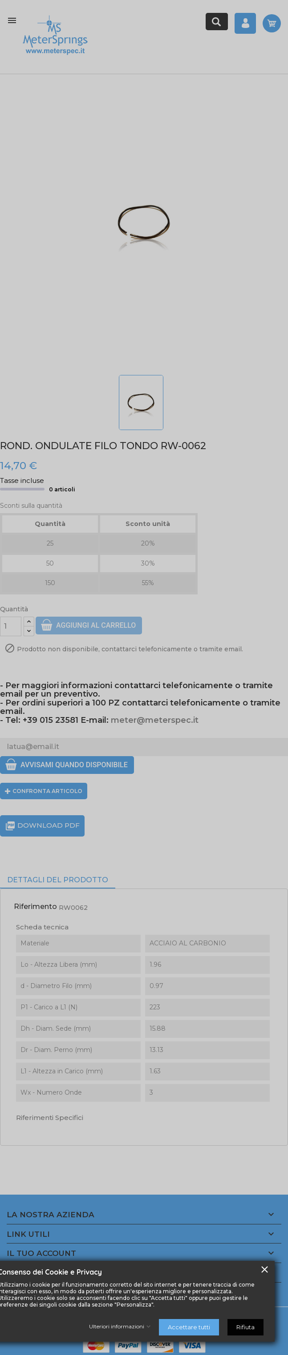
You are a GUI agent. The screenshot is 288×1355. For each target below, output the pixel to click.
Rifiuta (245, 1327)
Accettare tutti (189, 1327)
